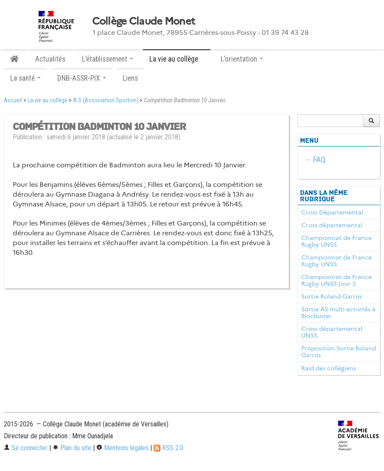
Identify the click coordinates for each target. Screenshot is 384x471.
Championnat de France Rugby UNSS (336, 241)
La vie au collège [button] (176, 59)
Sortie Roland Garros (331, 296)
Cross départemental (331, 225)
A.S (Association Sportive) (105, 100)
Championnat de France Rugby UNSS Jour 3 (336, 280)
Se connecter (26, 448)
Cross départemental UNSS (331, 332)
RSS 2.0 (168, 448)
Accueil (13, 100)
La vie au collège (47, 100)
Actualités (50, 59)
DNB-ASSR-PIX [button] (81, 78)
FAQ (319, 159)
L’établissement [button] (107, 59)
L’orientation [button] (242, 59)
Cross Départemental (332, 212)
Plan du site (72, 448)
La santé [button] (25, 78)
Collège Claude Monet (143, 21)
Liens (130, 78)
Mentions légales (122, 448)
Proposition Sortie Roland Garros (338, 351)
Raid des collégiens (328, 368)
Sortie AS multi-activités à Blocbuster (338, 312)
